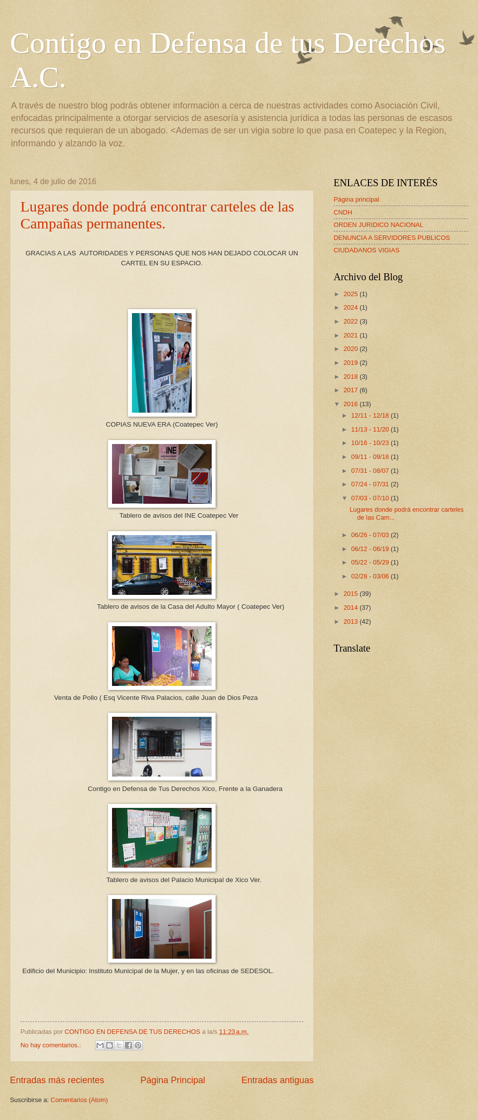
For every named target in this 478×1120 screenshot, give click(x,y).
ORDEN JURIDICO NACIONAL (378, 224)
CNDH (343, 212)
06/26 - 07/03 (370, 535)
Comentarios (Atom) (79, 1100)
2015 (351, 593)
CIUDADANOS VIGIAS (366, 250)
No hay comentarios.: (51, 1045)
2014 (351, 607)
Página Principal (172, 1080)
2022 (351, 321)
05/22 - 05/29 (370, 562)
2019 (351, 362)
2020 (351, 348)
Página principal (356, 199)
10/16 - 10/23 (370, 443)
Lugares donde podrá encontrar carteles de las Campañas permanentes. (157, 214)
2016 (351, 404)
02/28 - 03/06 (370, 576)
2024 (351, 307)
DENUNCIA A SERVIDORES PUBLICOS (392, 237)
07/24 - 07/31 (370, 484)
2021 (351, 335)
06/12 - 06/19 (370, 549)
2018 (351, 376)
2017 (351, 390)
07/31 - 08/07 (370, 470)
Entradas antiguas (277, 1080)
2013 (351, 621)
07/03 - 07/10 (370, 498)
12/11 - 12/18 (370, 415)
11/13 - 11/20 (370, 429)
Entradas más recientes (57, 1080)
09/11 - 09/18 (370, 456)
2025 (351, 294)
